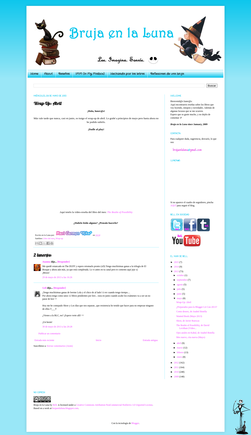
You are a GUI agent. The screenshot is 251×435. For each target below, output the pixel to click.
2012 (176, 362)
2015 (176, 262)
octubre (181, 275)
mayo (180, 298)
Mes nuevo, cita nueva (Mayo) (190, 337)
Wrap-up (59, 238)
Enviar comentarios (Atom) (60, 346)
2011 (176, 367)
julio (179, 289)
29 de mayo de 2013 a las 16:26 (57, 277)
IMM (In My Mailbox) (90, 74)
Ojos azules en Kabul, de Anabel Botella (195, 332)
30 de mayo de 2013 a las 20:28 (57, 326)
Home (34, 74)
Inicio (98, 340)
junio (179, 293)
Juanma (46, 261)
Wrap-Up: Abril (183, 302)
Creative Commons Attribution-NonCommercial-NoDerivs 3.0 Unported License (114, 405)
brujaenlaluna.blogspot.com (65, 408)
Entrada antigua (150, 340)
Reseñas (64, 74)
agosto (180, 284)
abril (179, 343)
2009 (176, 376)
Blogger (135, 423)
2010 (176, 371)
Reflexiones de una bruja (167, 74)
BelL (55, 405)
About (48, 74)
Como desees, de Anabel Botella (191, 311)
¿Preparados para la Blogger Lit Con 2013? (196, 307)
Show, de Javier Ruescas (187, 320)
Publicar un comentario (49, 333)
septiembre (182, 279)
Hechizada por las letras (127, 74)
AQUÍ (173, 205)
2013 (176, 271)
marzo (180, 347)
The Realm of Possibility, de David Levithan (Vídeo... (192, 326)
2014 (176, 266)
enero (180, 357)
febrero (180, 352)
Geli (44, 288)
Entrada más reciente (44, 340)
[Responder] (63, 261)
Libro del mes (49, 238)
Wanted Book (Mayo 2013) (189, 316)
